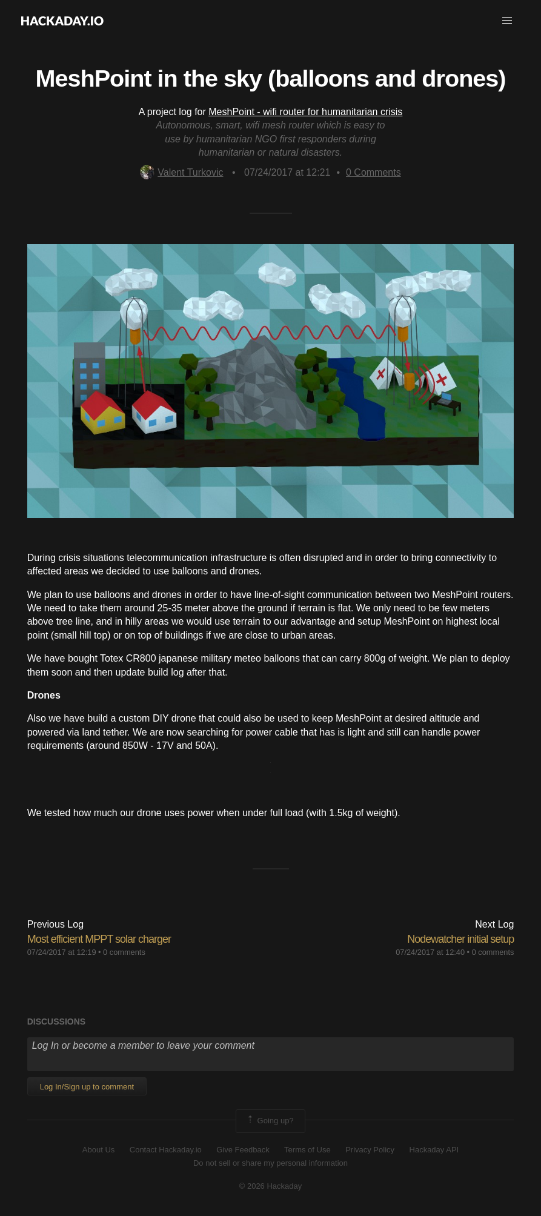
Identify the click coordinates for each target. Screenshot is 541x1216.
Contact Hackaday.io (166, 1149)
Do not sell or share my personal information (270, 1163)
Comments (373, 172)
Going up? (269, 1121)
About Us (98, 1149)
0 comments (124, 952)
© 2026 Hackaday (270, 1186)
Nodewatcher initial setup (460, 939)
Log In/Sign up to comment (87, 1086)
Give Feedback (242, 1149)
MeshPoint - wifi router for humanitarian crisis (305, 112)
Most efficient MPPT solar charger (99, 939)
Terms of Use (307, 1149)
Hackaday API (434, 1149)
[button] (507, 20)
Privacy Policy (369, 1149)
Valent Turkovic (181, 172)
